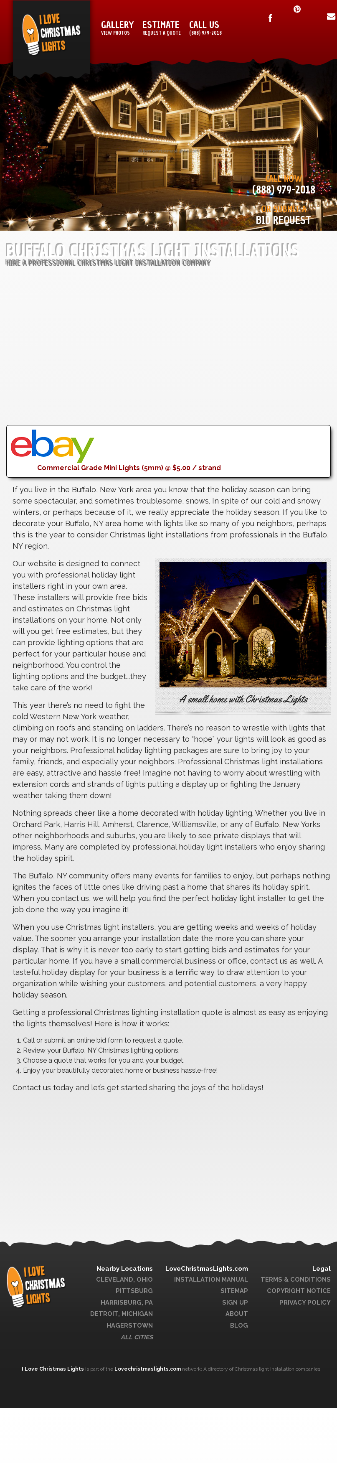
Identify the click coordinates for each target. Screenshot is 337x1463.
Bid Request (283, 220)
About (237, 1313)
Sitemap (234, 1290)
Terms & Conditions (296, 1279)
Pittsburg (134, 1290)
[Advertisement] (160, 366)
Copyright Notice (299, 1290)
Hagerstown (129, 1325)
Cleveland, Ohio (124, 1279)
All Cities (137, 1337)
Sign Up (235, 1302)
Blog (239, 1325)
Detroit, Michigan (121, 1313)
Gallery (117, 28)
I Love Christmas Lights (53, 1369)
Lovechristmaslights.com (147, 1369)
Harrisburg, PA (127, 1302)
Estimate (161, 28)
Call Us (205, 28)
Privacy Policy (305, 1302)
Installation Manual (211, 1279)
